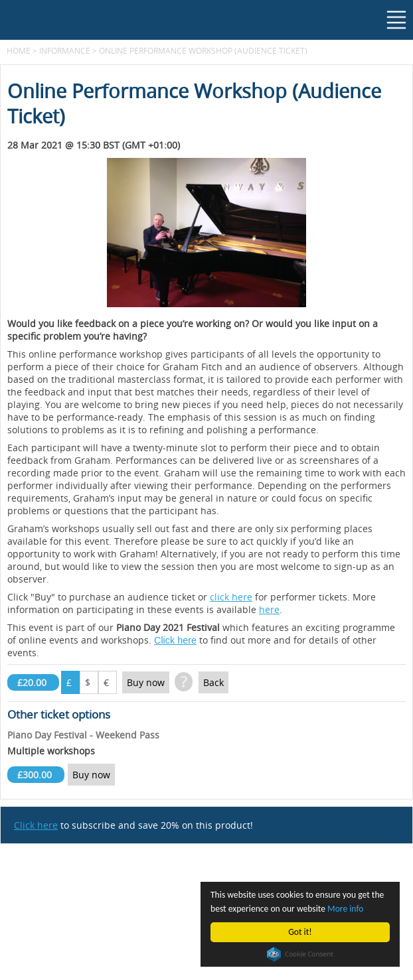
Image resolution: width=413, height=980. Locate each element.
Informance (64, 50)
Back (213, 682)
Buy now (146, 682)
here (269, 609)
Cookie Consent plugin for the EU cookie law (300, 954)
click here (231, 597)
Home (19, 50)
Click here (175, 640)
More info (345, 908)
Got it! (299, 932)
